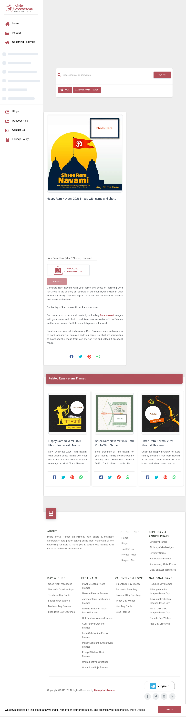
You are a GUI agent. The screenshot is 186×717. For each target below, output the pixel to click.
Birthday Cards (158, 553)
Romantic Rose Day (126, 589)
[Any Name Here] (72, 258)
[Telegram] (159, 686)
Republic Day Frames (161, 583)
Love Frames (123, 611)
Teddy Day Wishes (125, 600)
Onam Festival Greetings (95, 661)
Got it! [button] (169, 709)
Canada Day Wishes (160, 618)
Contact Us (128, 549)
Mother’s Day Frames (59, 606)
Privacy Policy (129, 554)
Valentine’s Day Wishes (128, 583)
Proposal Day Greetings (128, 595)
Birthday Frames (158, 541)
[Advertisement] (114, 32)
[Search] (107, 75)
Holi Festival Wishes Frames (97, 618)
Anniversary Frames (160, 558)
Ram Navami (107, 315)
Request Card (129, 560)
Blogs (125, 543)
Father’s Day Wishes (59, 600)
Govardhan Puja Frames (95, 667)
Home (65, 89)
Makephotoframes (104, 690)
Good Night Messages (60, 583)
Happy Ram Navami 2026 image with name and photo (81, 198)
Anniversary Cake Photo (163, 564)
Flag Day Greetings (160, 623)
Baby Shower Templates (163, 569)
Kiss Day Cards (124, 606)
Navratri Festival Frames (95, 593)
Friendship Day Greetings (61, 611)
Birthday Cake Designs (162, 547)
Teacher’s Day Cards (59, 595)
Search (162, 75)
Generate (57, 281)
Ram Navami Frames (86, 89)
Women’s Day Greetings (61, 589)
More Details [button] (137, 709)
